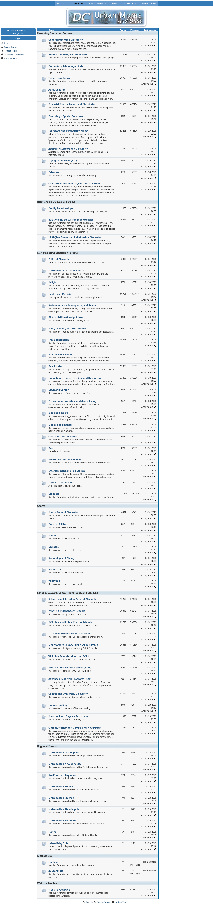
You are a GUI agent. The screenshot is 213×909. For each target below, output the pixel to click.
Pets (50, 448)
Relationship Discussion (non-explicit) (70, 219)
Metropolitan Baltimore (62, 820)
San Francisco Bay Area (62, 775)
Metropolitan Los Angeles (63, 752)
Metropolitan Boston (60, 786)
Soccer (52, 535)
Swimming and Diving (61, 558)
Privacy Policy (10, 58)
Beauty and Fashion (60, 354)
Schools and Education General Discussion (73, 599)
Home (60, 3)
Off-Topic (53, 494)
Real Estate (55, 366)
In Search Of (55, 870)
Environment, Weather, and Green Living (72, 401)
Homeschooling (57, 705)
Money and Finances (60, 424)
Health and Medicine (60, 294)
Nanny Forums (97, 3)
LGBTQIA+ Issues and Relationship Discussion (75, 237)
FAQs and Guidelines (14, 54)
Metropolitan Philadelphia (63, 809)
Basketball (54, 569)
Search (7, 42)
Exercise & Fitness (59, 524)
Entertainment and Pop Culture (67, 471)
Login (17, 38)
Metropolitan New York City (64, 764)
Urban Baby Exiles (59, 843)
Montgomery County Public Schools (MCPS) (73, 645)
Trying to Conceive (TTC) (62, 160)
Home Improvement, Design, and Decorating (75, 378)
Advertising (149, 3)
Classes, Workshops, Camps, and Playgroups (74, 727)
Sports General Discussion (63, 512)
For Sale (53, 862)
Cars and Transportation (62, 436)
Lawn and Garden (58, 389)
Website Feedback (59, 889)
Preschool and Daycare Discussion (68, 716)
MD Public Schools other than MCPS (69, 633)
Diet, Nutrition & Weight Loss (65, 317)
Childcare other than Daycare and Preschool (74, 183)
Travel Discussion (58, 339)
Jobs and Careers (58, 413)
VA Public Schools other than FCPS (68, 656)
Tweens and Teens (59, 78)
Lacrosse (53, 546)
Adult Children (57, 89)
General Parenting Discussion (65, 39)
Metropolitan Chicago (61, 798)
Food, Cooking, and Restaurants (67, 328)
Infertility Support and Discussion (68, 148)
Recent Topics (10, 46)
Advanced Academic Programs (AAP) (69, 679)
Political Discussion (59, 259)
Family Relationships (60, 208)
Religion (53, 282)
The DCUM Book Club (60, 482)
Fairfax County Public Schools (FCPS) (69, 667)
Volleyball (54, 580)
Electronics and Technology (64, 459)
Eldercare (53, 172)
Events (114, 3)
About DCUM (130, 3)
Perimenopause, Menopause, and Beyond (73, 305)
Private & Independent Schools (66, 611)
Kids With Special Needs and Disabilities (72, 104)
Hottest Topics (11, 50)
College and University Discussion (68, 693)
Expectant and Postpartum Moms (68, 131)
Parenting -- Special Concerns (65, 116)
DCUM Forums (76, 3)
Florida (52, 832)
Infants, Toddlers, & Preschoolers (68, 54)
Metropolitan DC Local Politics (66, 270)
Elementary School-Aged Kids (65, 66)
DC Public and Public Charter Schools (70, 622)
